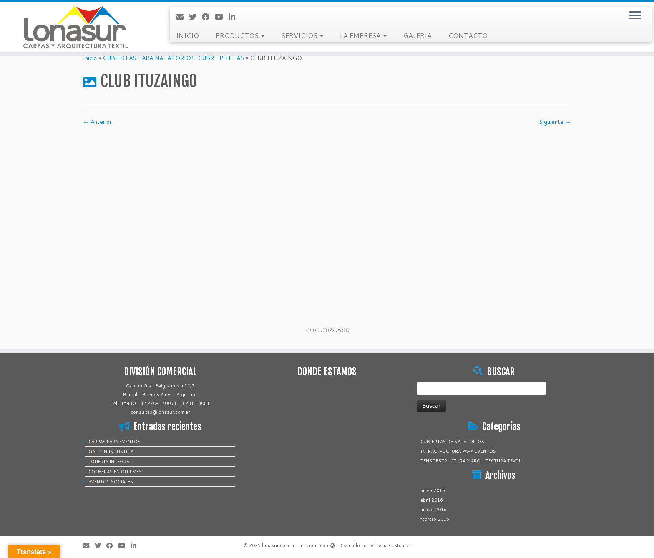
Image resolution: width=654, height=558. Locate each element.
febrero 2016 (434, 519)
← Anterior (97, 122)
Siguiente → (555, 122)
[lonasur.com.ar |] (75, 27)
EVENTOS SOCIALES (110, 481)
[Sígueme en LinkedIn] (235, 16)
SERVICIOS (302, 35)
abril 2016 (431, 500)
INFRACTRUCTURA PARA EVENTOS (458, 451)
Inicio (90, 58)
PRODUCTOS (240, 35)
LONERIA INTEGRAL (110, 461)
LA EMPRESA (363, 35)
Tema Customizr (393, 545)
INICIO (187, 35)
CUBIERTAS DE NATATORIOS (452, 441)
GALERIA (417, 35)
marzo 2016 (433, 509)
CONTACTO (468, 35)
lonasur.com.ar (278, 545)
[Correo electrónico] (182, 16)
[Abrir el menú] (635, 16)
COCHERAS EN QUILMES (115, 471)
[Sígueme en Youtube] (222, 16)
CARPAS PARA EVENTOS (114, 441)
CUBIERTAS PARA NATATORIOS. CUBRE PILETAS (173, 58)
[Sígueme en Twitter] (195, 16)
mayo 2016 (432, 490)
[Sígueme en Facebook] (208, 16)
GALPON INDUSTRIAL (112, 451)
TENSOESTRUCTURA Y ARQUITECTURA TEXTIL (471, 460)
